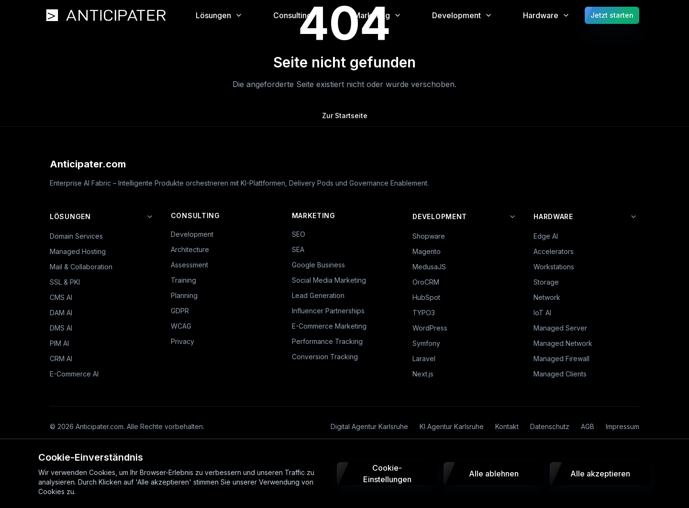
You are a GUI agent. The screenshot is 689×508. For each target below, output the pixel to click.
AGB (587, 426)
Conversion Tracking (325, 357)
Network (546, 297)
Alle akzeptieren (600, 473)
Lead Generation (318, 295)
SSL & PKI (65, 282)
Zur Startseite (344, 115)
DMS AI (61, 328)
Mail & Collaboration (81, 267)
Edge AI (545, 236)
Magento (426, 251)
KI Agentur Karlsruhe (452, 426)
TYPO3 (423, 313)
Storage (546, 282)
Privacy (182, 341)
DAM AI (61, 313)
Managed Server (560, 328)
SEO (298, 234)
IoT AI (542, 313)
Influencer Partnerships (328, 311)
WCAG (181, 326)
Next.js (422, 374)
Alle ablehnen (494, 473)
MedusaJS (429, 267)
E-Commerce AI (74, 374)
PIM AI (59, 343)
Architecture (190, 249)
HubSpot (426, 297)
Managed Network (562, 343)
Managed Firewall (561, 358)
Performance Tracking (327, 341)
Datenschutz (549, 426)
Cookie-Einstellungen (387, 473)
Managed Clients (560, 374)
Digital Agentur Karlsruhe (369, 426)
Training (183, 280)
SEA (298, 249)
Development (192, 234)
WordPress (429, 328)
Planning (184, 295)
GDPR (180, 311)
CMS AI (61, 297)
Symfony (426, 343)
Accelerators (553, 251)
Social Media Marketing (329, 280)
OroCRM (425, 282)
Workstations (553, 267)
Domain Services (76, 236)
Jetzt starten (611, 15)
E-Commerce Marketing (329, 326)
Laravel (423, 358)
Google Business (318, 265)
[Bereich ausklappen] (150, 216)
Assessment (189, 265)
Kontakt (507, 426)
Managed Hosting (78, 251)
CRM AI (61, 358)
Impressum (622, 426)
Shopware (428, 236)
